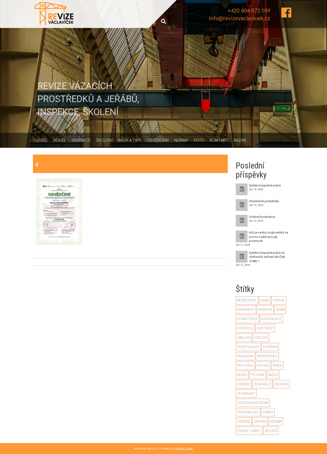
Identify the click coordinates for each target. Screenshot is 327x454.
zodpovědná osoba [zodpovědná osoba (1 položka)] (252, 403)
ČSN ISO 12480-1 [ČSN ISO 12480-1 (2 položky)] (249, 431)
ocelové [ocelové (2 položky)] (261, 337)
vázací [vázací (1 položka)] (273, 375)
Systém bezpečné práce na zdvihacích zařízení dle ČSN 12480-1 (267, 257)
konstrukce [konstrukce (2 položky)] (271, 319)
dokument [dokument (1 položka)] (246, 309)
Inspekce (81, 140)
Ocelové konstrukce (262, 216)
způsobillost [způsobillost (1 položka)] (248, 412)
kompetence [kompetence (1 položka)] (247, 319)
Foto (199, 140)
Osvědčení (158, 140)
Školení (104, 140)
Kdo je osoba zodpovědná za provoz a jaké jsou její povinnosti (268, 237)
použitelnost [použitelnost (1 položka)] (248, 347)
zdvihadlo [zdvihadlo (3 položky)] (262, 384)
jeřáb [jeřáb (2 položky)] (280, 309)
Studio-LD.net (184, 448)
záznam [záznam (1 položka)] (260, 421)
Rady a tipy (129, 140)
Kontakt (219, 140)
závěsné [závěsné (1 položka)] (243, 421)
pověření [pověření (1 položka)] (270, 347)
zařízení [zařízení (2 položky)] (243, 384)
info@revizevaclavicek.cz (239, 18)
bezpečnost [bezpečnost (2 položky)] (247, 300)
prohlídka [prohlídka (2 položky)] (245, 356)
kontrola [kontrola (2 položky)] (245, 328)
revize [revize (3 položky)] (242, 375)
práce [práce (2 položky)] (277, 365)
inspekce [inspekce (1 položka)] (265, 309)
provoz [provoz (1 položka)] (263, 365)
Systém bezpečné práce (265, 185)
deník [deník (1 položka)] (264, 300)
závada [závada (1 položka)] (267, 412)
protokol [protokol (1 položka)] (245, 365)
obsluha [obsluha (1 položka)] (244, 337)
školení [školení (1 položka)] (271, 431)
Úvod (42, 140)
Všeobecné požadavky (264, 201)
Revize (59, 140)
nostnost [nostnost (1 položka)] (265, 328)
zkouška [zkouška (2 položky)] (281, 384)
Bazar (239, 140)
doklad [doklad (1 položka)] (279, 300)
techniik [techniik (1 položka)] (258, 375)
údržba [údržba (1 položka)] (276, 421)
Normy (181, 140)
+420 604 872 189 (249, 11)
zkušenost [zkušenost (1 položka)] (246, 393)
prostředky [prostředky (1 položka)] (267, 356)
